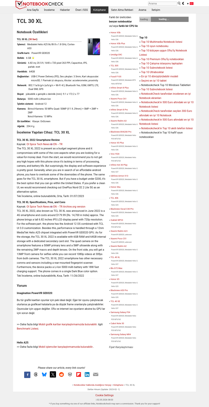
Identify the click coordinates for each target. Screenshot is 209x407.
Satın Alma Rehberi (122, 9)
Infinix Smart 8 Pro (119, 109)
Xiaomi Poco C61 (119, 98)
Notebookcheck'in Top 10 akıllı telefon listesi (167, 128)
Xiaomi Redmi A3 (119, 121)
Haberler (65, 9)
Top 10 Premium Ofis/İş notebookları (162, 59)
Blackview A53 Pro (119, 290)
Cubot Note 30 (117, 323)
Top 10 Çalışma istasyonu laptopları (162, 63)
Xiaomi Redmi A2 (119, 246)
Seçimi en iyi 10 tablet (153, 80)
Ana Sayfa (33, 9)
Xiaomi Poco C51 (119, 238)
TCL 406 (114, 198)
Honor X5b (116, 32)
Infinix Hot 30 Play (119, 165)
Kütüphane (99, 9)
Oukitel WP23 (117, 220)
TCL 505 (114, 65)
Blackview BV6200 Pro (121, 132)
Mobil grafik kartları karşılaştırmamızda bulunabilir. (68, 324)
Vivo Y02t (115, 154)
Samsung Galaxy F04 (120, 312)
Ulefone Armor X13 (119, 176)
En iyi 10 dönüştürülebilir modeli (159, 76)
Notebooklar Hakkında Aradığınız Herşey (92, 385)
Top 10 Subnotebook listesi (157, 67)
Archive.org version (74, 206)
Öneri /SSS (81, 9)
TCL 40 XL (115, 257)
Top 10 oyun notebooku (154, 46)
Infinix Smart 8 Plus (120, 87)
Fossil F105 (116, 76)
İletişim (156, 9)
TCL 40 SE (115, 301)
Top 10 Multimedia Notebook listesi (161, 41)
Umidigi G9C (116, 54)
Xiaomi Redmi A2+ (119, 231)
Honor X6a (115, 187)
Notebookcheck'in (151, 119)
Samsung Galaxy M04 (121, 334)
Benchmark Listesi (27, 328)
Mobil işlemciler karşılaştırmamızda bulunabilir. (66, 346)
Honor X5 (115, 279)
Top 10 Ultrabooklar (152, 72)
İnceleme (49, 9)
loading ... (145, 19)
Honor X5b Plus (118, 43)
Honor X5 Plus (117, 143)
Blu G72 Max (116, 268)
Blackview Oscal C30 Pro (122, 209)
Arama (142, 9)
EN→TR (57, 144)
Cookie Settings (104, 395)
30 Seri (33, 39)
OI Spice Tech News (38, 144)
